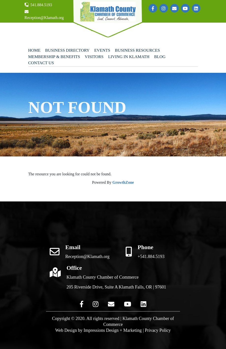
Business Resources (137, 50)
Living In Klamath (129, 56)
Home (34, 50)
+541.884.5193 (151, 256)
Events (102, 50)
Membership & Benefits (54, 56)
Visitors (94, 56)
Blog (160, 56)
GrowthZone (123, 182)
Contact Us (41, 63)
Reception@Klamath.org (44, 15)
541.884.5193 (38, 4)
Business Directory (67, 50)
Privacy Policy (158, 330)
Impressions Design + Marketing (113, 330)
